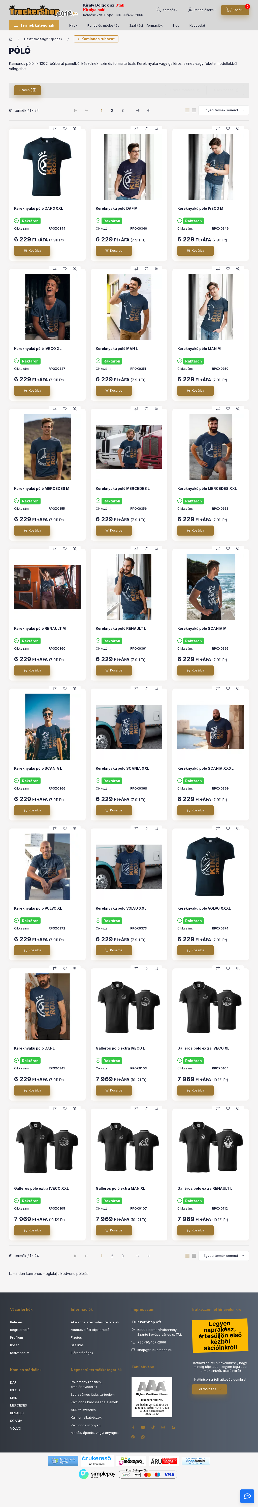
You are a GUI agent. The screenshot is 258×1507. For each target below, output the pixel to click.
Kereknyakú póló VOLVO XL (38, 908)
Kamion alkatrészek (86, 1417)
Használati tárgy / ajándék (43, 39)
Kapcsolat (197, 25)
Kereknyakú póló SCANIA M (202, 628)
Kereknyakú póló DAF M (117, 208)
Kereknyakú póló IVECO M (200, 208)
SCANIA (16, 1421)
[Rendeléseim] (202, 10)
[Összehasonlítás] (55, 129)
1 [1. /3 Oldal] (101, 110)
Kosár (14, 1345)
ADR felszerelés (83, 1410)
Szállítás (77, 1345)
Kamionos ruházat (98, 39)
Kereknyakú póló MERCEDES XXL (207, 488)
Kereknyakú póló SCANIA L (38, 768)
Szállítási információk (146, 25)
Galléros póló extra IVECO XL (203, 1048)
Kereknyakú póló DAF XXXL (38, 208)
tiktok (153, 1427)
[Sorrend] (224, 110)
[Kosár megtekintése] (235, 10)
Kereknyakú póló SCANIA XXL (122, 768)
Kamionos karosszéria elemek (94, 1402)
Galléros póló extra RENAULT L (204, 1188)
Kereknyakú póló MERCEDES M (41, 488)
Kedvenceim (19, 1353)
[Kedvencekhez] (65, 129)
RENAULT (17, 1413)
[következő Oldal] (138, 110)
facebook (133, 1427)
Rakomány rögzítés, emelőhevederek (86, 1384)
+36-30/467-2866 (129, 15)
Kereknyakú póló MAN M (199, 348)
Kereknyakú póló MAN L (117, 348)
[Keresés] (167, 10)
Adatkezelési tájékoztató (90, 1330)
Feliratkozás (207, 1389)
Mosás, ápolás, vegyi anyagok (95, 1433)
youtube (143, 1427)
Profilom (16, 1337)
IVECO (15, 1390)
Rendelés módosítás (103, 25)
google (173, 1427)
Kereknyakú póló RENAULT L (121, 628)
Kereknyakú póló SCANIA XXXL (205, 768)
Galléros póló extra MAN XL (120, 1188)
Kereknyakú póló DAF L (34, 1048)
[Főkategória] (11, 39)
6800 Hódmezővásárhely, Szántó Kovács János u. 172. (159, 1332)
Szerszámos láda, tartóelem (93, 1394)
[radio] (194, 110)
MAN (13, 1398)
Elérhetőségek (82, 1353)
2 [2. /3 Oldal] (112, 110)
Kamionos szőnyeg (86, 1425)
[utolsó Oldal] (148, 110)
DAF (13, 1382)
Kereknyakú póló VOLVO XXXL (204, 908)
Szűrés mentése (182, 90)
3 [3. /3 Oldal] (123, 110)
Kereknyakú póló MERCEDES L (123, 488)
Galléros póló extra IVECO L (120, 1048)
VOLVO (15, 1428)
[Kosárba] (32, 251)
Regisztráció (19, 1330)
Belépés (16, 1322)
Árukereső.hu (97, 1464)
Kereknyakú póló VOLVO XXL (121, 908)
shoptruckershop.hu (154, 1350)
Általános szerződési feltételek (95, 1322)
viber (133, 1437)
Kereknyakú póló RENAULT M (40, 628)
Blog (176, 25)
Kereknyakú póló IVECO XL (37, 348)
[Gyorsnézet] (75, 129)
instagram (163, 1427)
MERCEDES (18, 1405)
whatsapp (143, 1437)
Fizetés (76, 1337)
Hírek (73, 25)
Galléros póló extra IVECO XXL (41, 1188)
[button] (34, 25)
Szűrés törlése (222, 90)
